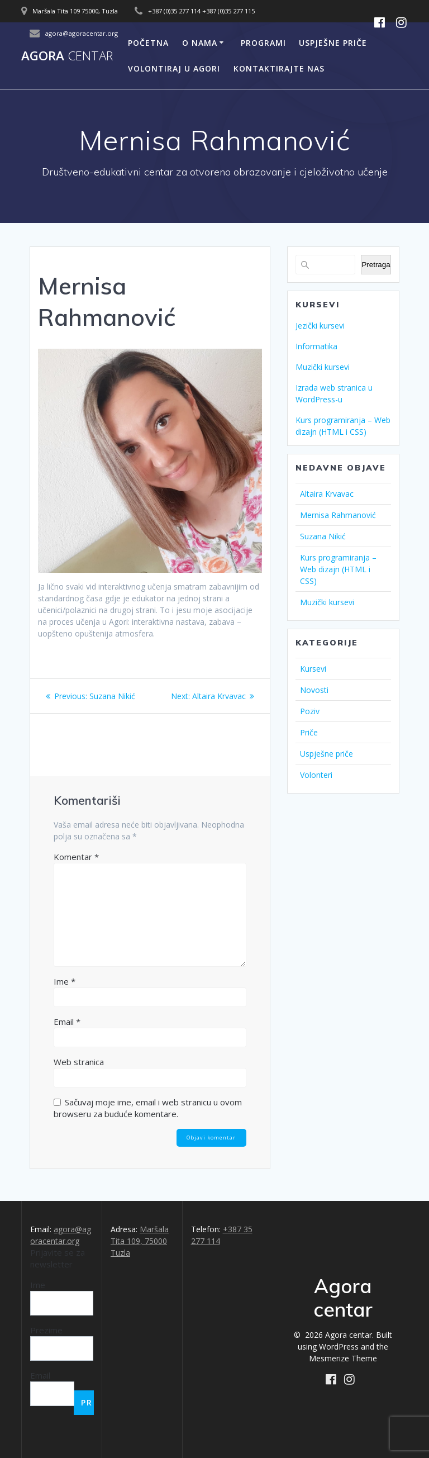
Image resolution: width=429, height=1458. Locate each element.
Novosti (314, 690)
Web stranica (79, 1061)
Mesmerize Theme (343, 1358)
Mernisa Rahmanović (338, 515)
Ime (64, 981)
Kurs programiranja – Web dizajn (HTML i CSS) (338, 569)
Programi (263, 42)
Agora (67, 56)
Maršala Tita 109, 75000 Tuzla (140, 1241)
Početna (148, 42)
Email (67, 1021)
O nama (199, 42)
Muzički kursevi (322, 367)
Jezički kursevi (320, 325)
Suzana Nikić (323, 536)
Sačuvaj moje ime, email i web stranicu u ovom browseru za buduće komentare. (148, 1107)
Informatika (316, 346)
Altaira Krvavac (327, 493)
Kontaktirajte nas (279, 68)
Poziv (310, 711)
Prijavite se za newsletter (57, 1258)
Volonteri (316, 775)
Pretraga (375, 264)
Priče (309, 732)
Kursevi (313, 668)
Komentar (76, 856)
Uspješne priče (333, 42)
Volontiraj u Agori (174, 68)
